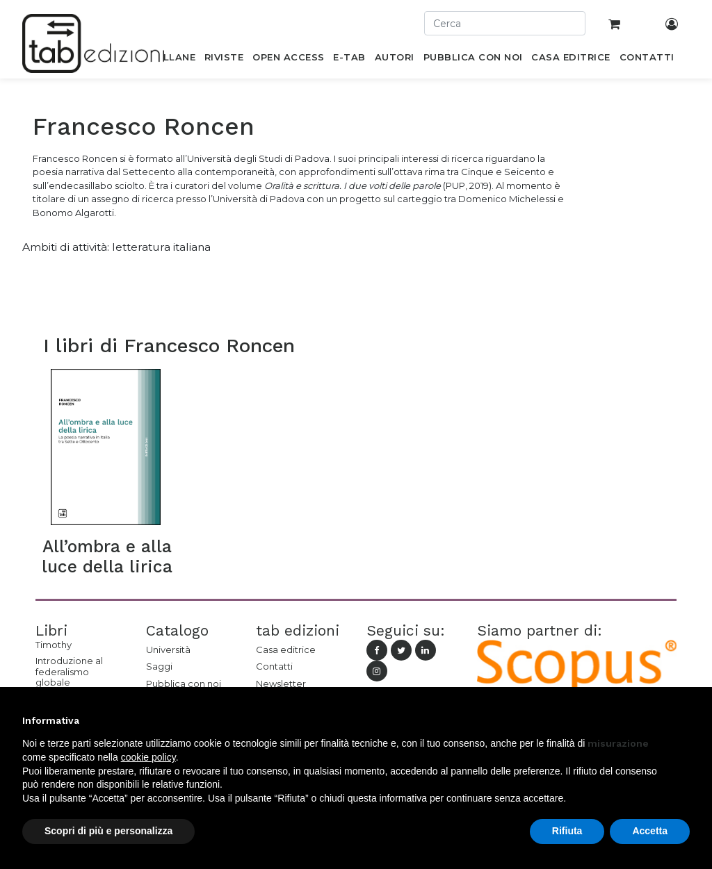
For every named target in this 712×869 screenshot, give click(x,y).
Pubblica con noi (183, 683)
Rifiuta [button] (567, 830)
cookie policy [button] (148, 757)
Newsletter (281, 683)
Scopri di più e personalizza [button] (108, 830)
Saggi (159, 666)
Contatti (274, 666)
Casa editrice (286, 649)
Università (168, 649)
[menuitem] (171, 60)
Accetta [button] (650, 830)
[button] (683, 720)
